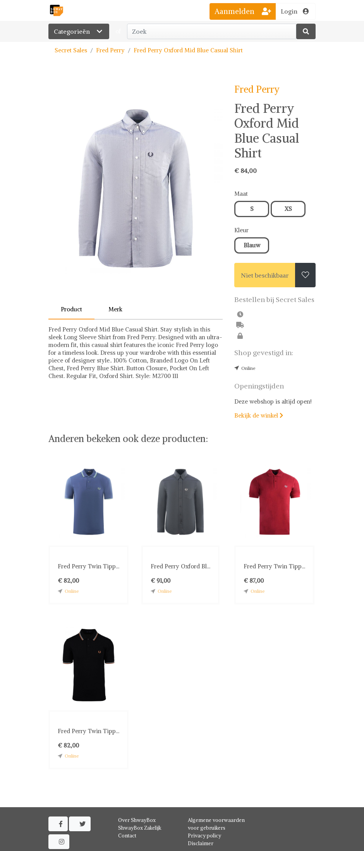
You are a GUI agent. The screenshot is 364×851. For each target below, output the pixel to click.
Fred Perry (110, 50)
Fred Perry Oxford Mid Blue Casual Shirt (188, 50)
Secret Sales (71, 50)
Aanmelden (243, 11)
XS (288, 208)
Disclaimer (200, 843)
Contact (127, 835)
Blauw (252, 245)
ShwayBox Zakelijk (139, 828)
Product (71, 309)
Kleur (241, 230)
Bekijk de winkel (258, 415)
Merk (115, 309)
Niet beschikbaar (265, 275)
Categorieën (79, 31)
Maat (241, 193)
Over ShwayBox (137, 820)
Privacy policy (204, 835)
